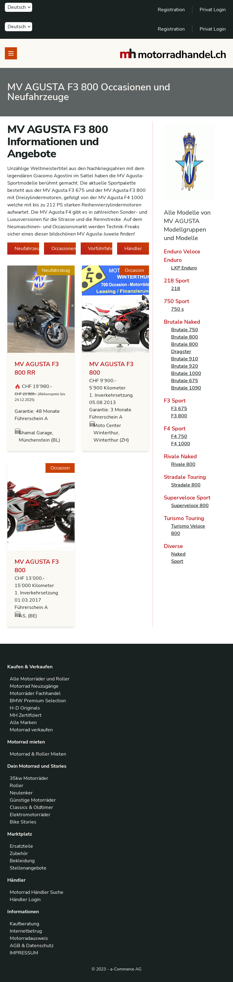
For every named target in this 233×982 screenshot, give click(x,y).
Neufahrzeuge (27, 248)
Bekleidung (22, 860)
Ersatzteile (21, 846)
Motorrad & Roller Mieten (38, 754)
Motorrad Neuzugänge (34, 686)
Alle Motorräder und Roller (39, 679)
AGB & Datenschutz (31, 945)
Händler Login (25, 899)
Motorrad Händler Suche (36, 892)
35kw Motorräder (29, 778)
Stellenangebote (28, 868)
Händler (133, 248)
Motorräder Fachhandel (35, 693)
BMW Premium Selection (38, 700)
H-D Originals (25, 708)
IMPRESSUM (24, 953)
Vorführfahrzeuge (100, 248)
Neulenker (21, 793)
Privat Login (213, 9)
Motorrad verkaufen (31, 729)
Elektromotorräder (30, 814)
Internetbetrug (26, 931)
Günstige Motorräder (33, 800)
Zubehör (19, 853)
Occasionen (63, 248)
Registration (171, 9)
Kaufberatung (24, 923)
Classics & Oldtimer (31, 807)
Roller (16, 785)
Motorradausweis (29, 938)
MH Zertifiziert (26, 715)
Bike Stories (23, 822)
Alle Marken (23, 722)
